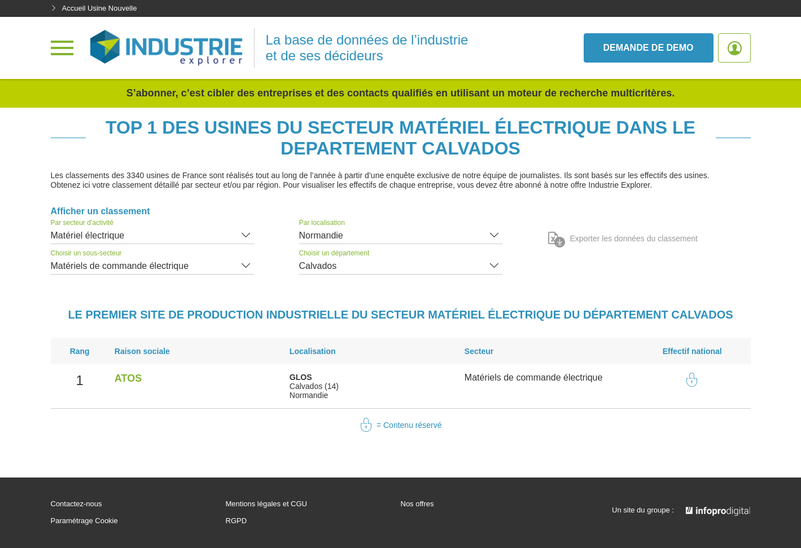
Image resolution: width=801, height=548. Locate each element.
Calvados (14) (314, 386)
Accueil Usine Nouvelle (94, 8)
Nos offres (417, 504)
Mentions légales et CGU (267, 504)
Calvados (318, 266)
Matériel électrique (88, 235)
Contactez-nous (76, 504)
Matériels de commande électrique (120, 266)
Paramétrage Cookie (84, 521)
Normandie (321, 235)
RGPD (236, 521)
